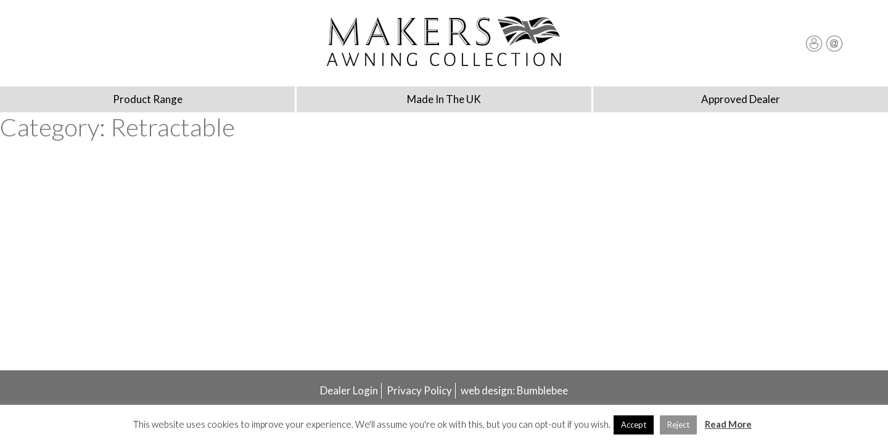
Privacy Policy (419, 390)
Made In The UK (444, 99)
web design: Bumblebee (514, 390)
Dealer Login (349, 390)
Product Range (148, 99)
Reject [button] (678, 425)
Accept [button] (633, 425)
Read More (728, 424)
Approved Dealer (740, 99)
